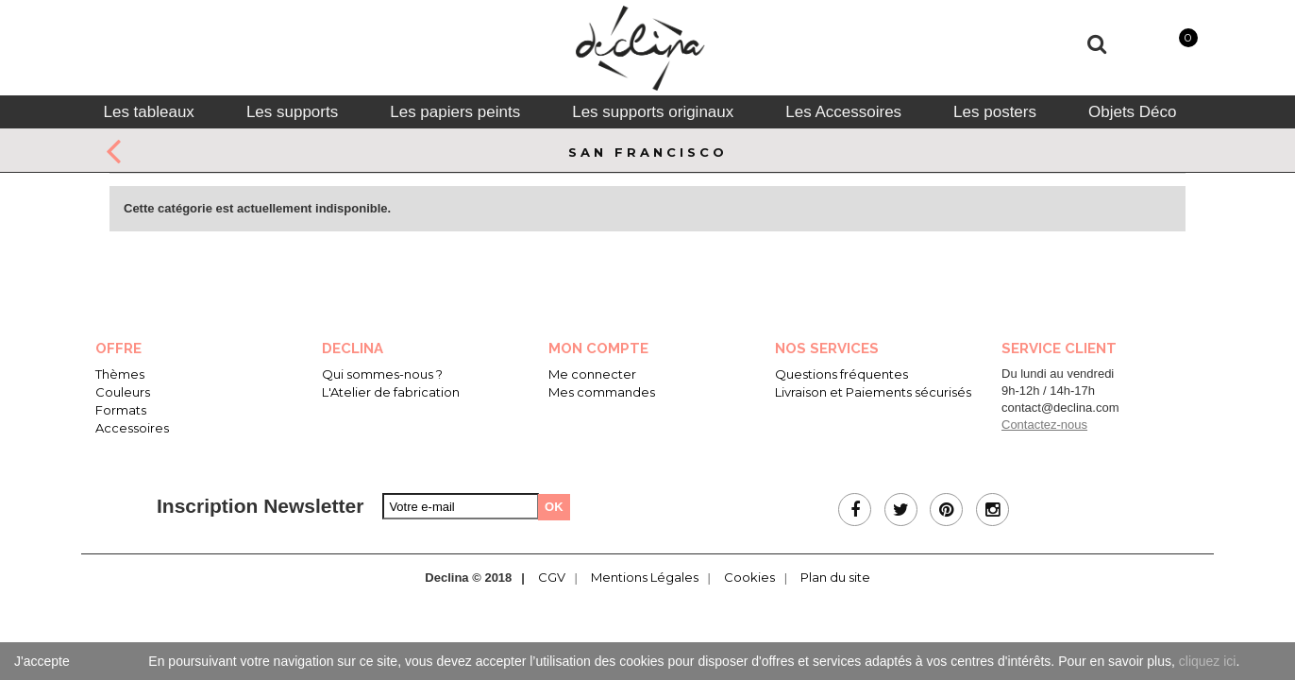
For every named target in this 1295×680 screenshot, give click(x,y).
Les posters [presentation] (994, 112)
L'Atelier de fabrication (391, 392)
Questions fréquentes (841, 374)
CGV (551, 577)
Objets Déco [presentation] (1132, 112)
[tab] (148, 111)
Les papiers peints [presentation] (455, 112)
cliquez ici (1207, 661)
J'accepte (42, 661)
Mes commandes (601, 392)
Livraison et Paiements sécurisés (873, 392)
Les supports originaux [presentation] (652, 112)
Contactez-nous (1044, 424)
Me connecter (592, 374)
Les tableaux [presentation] (148, 112)
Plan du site (835, 577)
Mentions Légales (644, 577)
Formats (120, 409)
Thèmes (119, 374)
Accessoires (132, 427)
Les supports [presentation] (292, 112)
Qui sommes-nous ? (382, 374)
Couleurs (122, 392)
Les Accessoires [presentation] (843, 112)
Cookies (749, 577)
